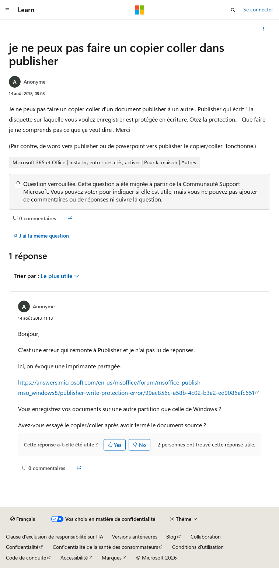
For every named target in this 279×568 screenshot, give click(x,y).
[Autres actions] (263, 29)
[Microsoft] (139, 10)
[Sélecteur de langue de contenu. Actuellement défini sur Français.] (22, 519)
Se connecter (258, 9)
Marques (112, 557)
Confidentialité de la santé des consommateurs (105, 546)
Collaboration (206, 536)
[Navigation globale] (7, 10)
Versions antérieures (134, 536)
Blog (171, 536)
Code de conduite (26, 557)
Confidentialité (22, 546)
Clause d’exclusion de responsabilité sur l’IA (54, 536)
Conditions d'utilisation (198, 546)
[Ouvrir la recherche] (233, 10)
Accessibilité (74, 557)
